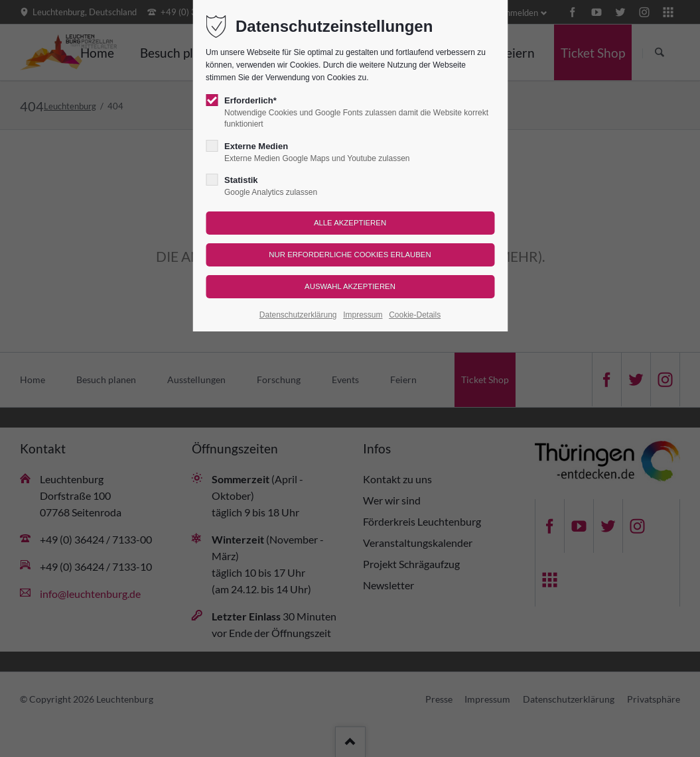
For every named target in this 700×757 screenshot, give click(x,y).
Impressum (362, 315)
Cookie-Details (415, 315)
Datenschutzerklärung (298, 315)
